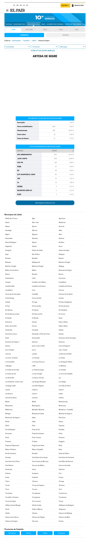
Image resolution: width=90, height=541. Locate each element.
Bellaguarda (36, 262)
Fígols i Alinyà (63, 326)
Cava (33, 290)
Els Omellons (63, 310)
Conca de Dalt (36, 298)
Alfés (60, 230)
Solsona (8, 473)
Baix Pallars (36, 254)
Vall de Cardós (36, 505)
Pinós (60, 433)
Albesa (7, 226)
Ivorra (34, 350)
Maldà (34, 402)
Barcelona (12, 533)
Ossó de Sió (36, 429)
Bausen (61, 258)
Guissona (62, 342)
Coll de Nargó (9, 298)
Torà (60, 489)
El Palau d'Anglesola (65, 302)
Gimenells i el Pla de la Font (41, 334)
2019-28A (29, 29)
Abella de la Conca (11, 218)
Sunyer (61, 477)
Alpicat (34, 242)
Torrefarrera (63, 493)
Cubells (7, 302)
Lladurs (61, 390)
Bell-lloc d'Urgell (10, 266)
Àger (33, 218)
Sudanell (35, 477)
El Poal (7, 306)
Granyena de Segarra (12, 342)
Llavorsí (34, 394)
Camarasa (62, 278)
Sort (60, 473)
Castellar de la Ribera (39, 282)
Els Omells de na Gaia (12, 314)
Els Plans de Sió (37, 314)
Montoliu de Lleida (38, 413)
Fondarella (8, 330)
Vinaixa (61, 521)
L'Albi (34, 366)
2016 (45, 29)
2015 (61, 29)
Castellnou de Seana (38, 286)
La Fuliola (62, 358)
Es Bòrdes (35, 318)
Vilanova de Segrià (11, 521)
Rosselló (35, 453)
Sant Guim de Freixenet (66, 457)
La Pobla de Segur (38, 370)
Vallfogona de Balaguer (66, 505)
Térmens (62, 485)
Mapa (43, 24)
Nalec (34, 417)
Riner (60, 449)
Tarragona (61, 533)
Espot (60, 318)
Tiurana (34, 489)
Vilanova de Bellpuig (65, 513)
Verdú (7, 509)
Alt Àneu (61, 242)
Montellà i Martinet (38, 409)
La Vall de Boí (9, 378)
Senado (66, 35)
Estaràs (34, 322)
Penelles (61, 429)
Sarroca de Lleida (64, 465)
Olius (33, 425)
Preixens (8, 441)
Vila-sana (35, 521)
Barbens (8, 258)
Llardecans (9, 394)
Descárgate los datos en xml (45, 203)
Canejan (8, 282)
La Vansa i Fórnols (38, 378)
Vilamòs (34, 513)
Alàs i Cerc (35, 222)
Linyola (7, 390)
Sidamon (62, 469)
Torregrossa (36, 497)
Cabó (33, 278)
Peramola (8, 433)
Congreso (24, 35)
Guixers (7, 346)
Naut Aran (62, 417)
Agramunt (62, 218)
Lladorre (35, 390)
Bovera (61, 274)
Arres (60, 246)
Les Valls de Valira (65, 386)
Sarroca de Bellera (38, 465)
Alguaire (35, 234)
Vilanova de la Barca (12, 517)
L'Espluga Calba (10, 386)
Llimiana (35, 398)
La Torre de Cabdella (65, 374)
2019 (13, 29)
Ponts (7, 437)
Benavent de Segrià (65, 270)
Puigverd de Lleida (38, 445)
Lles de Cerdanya (11, 398)
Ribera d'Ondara (10, 449)
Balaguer (62, 254)
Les (60, 378)
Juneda (34, 354)
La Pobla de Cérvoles (12, 370)
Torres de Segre (10, 501)
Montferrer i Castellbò (66, 409)
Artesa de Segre (64, 250)
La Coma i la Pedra (11, 358)
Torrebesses (36, 493)
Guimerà (35, 342)
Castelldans (62, 282)
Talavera (35, 481)
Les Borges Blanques (39, 382)
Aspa (7, 254)
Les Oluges (62, 382)
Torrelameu (62, 497)
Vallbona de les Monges (13, 505)
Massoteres (9, 406)
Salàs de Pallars (64, 453)
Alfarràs (34, 230)
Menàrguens (36, 406)
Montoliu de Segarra (65, 413)
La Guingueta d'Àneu (65, 362)
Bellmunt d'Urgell (37, 266)
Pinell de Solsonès (38, 433)
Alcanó (34, 226)
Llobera (61, 398)
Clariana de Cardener (66, 294)
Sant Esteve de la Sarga (40, 457)
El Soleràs (35, 310)
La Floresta (35, 358)
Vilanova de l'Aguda (38, 517)
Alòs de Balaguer (10, 242)
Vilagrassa (62, 509)
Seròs (34, 469)
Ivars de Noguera (64, 346)
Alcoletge (8, 230)
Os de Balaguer (10, 429)
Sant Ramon (9, 465)
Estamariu (8, 322)
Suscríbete (65, 5)
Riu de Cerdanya (10, 453)
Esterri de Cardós (11, 326)
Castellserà (9, 290)
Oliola (7, 425)
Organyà (61, 425)
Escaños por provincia (55, 24)
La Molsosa (62, 366)
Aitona (7, 222)
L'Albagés (8, 366)
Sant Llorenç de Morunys (40, 461)
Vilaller (7, 513)
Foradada (35, 330)
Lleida (61, 394)
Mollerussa (8, 409)
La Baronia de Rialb (65, 354)
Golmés (61, 334)
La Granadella (9, 362)
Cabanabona (9, 278)
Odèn (34, 421)
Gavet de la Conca (11, 334)
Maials (7, 402)
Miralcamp (62, 406)
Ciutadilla (35, 294)
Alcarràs (61, 226)
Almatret (35, 238)
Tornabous (8, 493)
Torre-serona (36, 501)
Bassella (35, 258)
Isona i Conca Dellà (38, 346)
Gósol (7, 338)
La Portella (62, 370)
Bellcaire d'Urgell (64, 262)
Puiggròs (62, 441)
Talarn (7, 481)
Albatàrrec (62, 222)
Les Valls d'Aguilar (38, 386)
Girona (28, 533)
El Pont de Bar (36, 306)
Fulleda (61, 330)
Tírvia (7, 489)
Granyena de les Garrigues (67, 338)
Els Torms (62, 314)
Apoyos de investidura (73, 24)
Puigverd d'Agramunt (12, 445)
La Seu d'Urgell (37, 374)
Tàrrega (61, 481)
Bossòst (34, 274)
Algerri (7, 234)
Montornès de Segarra (12, 417)
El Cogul (34, 302)
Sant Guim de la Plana (12, 461)
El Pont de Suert (64, 306)
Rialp (60, 445)
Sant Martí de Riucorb (66, 461)
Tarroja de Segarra (38, 485)
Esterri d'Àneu (63, 322)
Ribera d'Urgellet (37, 449)
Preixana (62, 437)
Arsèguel (8, 250)
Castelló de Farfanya (65, 286)
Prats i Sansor (36, 437)
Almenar (61, 238)
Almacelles (9, 238)
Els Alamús (8, 310)
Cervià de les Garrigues (13, 294)
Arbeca (34, 246)
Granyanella (36, 338)
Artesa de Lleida (37, 250)
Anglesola (8, 246)
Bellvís (34, 270)
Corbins (61, 298)
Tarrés (7, 485)
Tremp (61, 501)
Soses (7, 477)
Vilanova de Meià (64, 517)
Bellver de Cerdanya (12, 270)
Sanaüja (8, 457)
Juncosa (8, 354)
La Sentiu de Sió (10, 374)
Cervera (61, 290)
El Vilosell (8, 318)
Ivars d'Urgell (9, 350)
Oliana (61, 421)
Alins (60, 234)
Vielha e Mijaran (37, 509)
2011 (77, 29)
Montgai (8, 413)
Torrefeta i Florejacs (12, 497)
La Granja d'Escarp (38, 362)
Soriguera (35, 473)
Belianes (8, 262)
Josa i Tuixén (63, 350)
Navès (7, 421)
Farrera (34, 326)
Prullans (34, 441)
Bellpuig (61, 266)
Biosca (7, 274)
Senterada (8, 469)
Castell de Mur (10, 286)
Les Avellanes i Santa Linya (14, 382)
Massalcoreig (63, 402)
